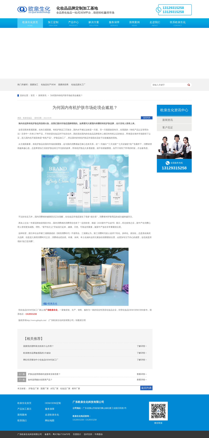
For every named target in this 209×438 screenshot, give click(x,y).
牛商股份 (99, 434)
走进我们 (155, 24)
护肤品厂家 (34, 388)
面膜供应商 (63, 85)
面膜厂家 (45, 388)
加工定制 (53, 24)
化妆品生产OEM (48, 85)
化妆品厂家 (65, 388)
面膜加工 (34, 85)
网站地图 (49, 420)
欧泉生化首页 (30, 24)
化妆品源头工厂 (78, 85)
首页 (33, 95)
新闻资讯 (42, 95)
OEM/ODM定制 (53, 403)
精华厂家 (76, 388)
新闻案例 (134, 24)
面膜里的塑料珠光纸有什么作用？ (38, 346)
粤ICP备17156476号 (61, 434)
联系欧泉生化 (178, 24)
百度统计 (77, 434)
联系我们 (22, 420)
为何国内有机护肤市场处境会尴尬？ (66, 95)
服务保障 (114, 24)
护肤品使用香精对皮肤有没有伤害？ (44, 374)
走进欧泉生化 (52, 414)
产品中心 (73, 24)
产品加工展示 (24, 409)
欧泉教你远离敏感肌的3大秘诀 (37, 353)
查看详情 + (142, 374)
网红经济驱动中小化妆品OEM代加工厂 (40, 360)
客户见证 (167, 127)
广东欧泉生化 (51, 310)
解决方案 (94, 24)
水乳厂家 (54, 388)
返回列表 (146, 118)
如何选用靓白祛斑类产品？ (40, 380)
